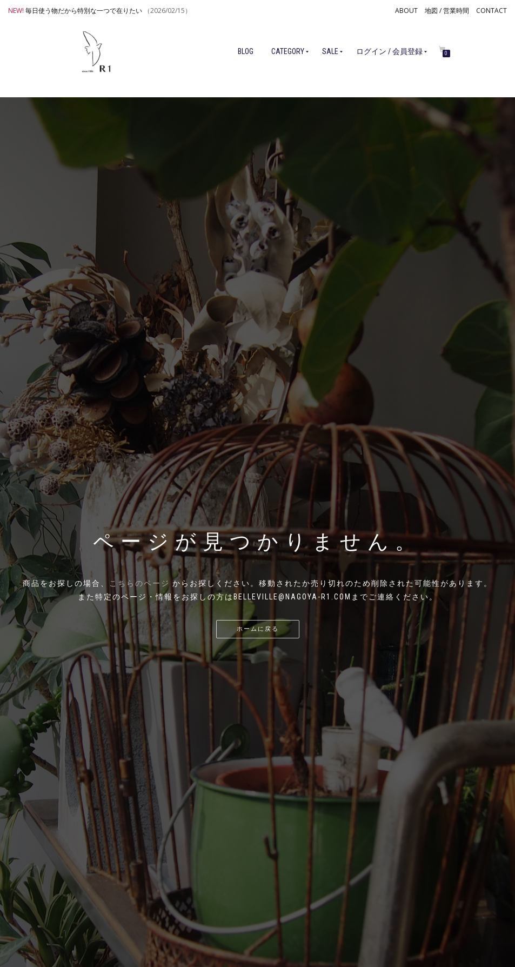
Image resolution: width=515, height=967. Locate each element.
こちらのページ (139, 583)
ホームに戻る (258, 628)
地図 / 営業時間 (447, 10)
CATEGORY (287, 51)
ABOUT (406, 10)
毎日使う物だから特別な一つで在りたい (83, 10)
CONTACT (491, 10)
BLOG (245, 51)
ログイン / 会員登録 (389, 51)
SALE (330, 51)
